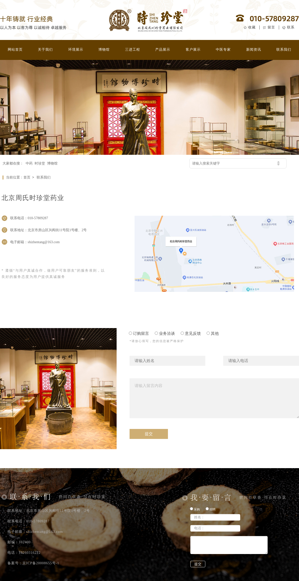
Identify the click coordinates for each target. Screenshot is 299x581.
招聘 (211, 509)
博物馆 (104, 49)
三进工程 (132, 49)
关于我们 (45, 49)
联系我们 (283, 49)
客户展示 (193, 49)
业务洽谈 (165, 333)
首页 (26, 177)
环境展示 (75, 49)
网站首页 (15, 49)
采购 (195, 509)
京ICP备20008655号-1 (40, 563)
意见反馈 (191, 333)
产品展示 (162, 49)
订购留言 (139, 333)
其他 (213, 333)
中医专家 (223, 49)
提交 (197, 564)
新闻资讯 (253, 49)
